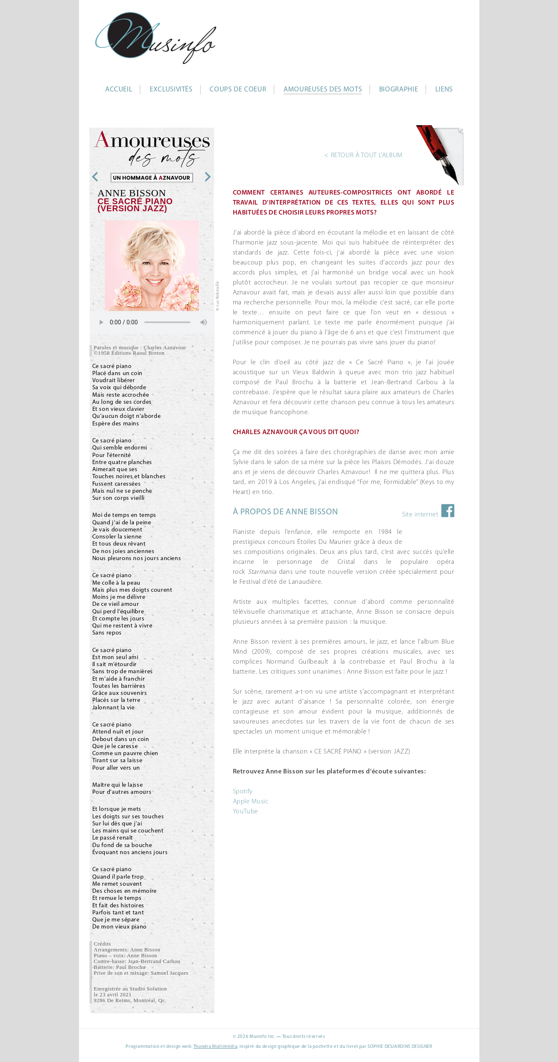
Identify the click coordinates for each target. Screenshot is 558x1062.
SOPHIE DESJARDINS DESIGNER (400, 1047)
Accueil (118, 89)
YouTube (245, 811)
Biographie (398, 89)
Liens (444, 89)
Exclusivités (171, 89)
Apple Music (251, 801)
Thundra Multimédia (215, 1047)
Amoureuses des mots (323, 89)
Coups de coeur (238, 89)
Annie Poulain (191, 176)
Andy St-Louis (111, 176)
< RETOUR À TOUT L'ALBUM (363, 155)
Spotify (243, 791)
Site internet (420, 514)
